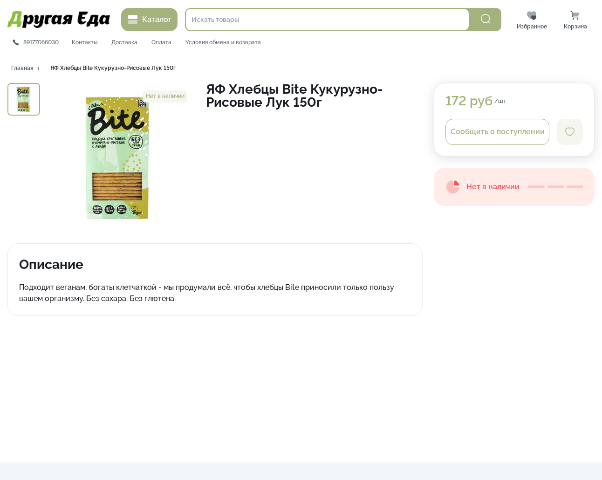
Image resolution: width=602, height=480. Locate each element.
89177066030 (41, 42)
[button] (26, 68)
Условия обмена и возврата (223, 42)
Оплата (161, 42)
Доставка (124, 42)
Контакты (84, 42)
